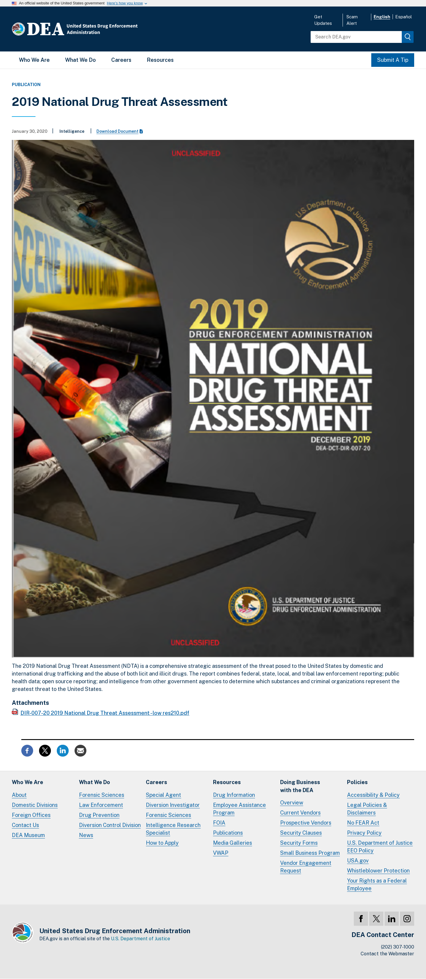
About (19, 795)
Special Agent (163, 795)
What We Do (80, 60)
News (86, 835)
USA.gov (358, 860)
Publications (228, 833)
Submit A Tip (392, 60)
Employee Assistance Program (239, 809)
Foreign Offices (31, 815)
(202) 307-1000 (397, 947)
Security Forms (299, 843)
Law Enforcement (101, 805)
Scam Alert (352, 20)
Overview (291, 802)
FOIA (219, 823)
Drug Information (234, 795)
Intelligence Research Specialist (173, 829)
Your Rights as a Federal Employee (377, 884)
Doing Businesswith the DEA (300, 786)
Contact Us (25, 825)
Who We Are (34, 60)
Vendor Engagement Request (305, 867)
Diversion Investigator (173, 805)
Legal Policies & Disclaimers (367, 809)
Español (403, 16)
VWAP (220, 853)
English (382, 16)
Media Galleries (232, 843)
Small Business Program (310, 853)
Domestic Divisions (35, 805)
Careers (121, 60)
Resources (160, 60)
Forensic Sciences (101, 795)
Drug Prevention (99, 815)
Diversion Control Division (110, 825)
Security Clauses (301, 833)
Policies (357, 782)
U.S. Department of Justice (140, 938)
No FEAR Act (363, 823)
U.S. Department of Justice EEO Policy (380, 847)
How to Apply (162, 843)
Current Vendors (300, 813)
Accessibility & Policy (373, 795)
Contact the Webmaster (387, 954)
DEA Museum (28, 835)
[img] (408, 37)
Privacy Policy (364, 833)
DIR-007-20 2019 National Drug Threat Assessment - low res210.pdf (104, 713)
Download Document (119, 131)
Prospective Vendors (305, 823)
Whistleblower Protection (378, 870)
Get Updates (323, 20)
